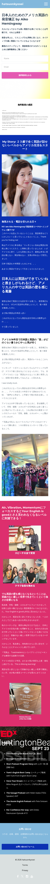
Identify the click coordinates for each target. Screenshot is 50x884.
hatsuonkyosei (12, 4)
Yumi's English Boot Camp (18, 772)
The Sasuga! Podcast (16, 793)
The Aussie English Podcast (18, 801)
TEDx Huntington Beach (17, 753)
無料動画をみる (25, 75)
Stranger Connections (16, 758)
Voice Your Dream (14, 781)
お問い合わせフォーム (25, 847)
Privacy (25, 870)
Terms (25, 865)
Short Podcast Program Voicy (19, 764)
